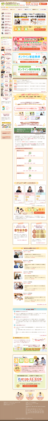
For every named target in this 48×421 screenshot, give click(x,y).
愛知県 (25, 155)
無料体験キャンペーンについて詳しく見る (29, 48)
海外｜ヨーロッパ (32, 410)
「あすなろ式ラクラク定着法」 (31, 143)
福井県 (30, 170)
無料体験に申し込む (39, 29)
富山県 (27, 170)
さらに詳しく (21, 202)
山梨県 (35, 170)
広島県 (34, 163)
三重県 (31, 155)
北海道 (21, 7)
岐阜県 (28, 155)
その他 (27, 7)
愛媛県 (26, 412)
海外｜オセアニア (37, 410)
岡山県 (25, 163)
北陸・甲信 (17, 7)
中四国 (13, 7)
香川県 (31, 163)
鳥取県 (28, 163)
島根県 (36, 411)
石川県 (24, 170)
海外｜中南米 (27, 410)
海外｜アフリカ (28, 411)
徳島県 (43, 411)
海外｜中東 (41, 410)
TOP (7, 7)
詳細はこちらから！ (39, 212)
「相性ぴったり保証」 (30, 138)
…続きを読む (33, 257)
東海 (9, 7)
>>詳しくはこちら (8, 129)
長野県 (33, 170)
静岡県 (34, 155)
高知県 (29, 412)
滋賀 (24, 7)
